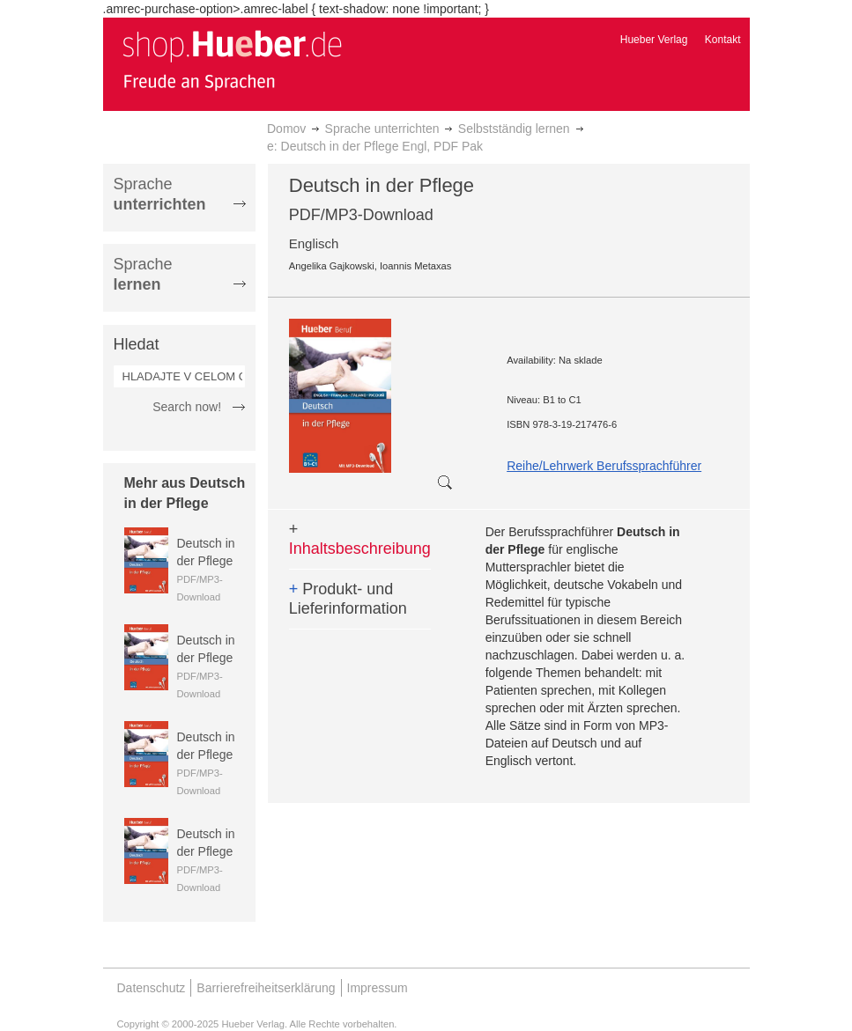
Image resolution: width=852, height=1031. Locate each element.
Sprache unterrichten (382, 129)
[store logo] (231, 60)
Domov (286, 129)
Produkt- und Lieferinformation (348, 598)
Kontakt (723, 39)
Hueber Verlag (654, 39)
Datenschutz (151, 988)
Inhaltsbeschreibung (360, 538)
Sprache (160, 194)
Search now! (186, 407)
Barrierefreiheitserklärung (265, 988)
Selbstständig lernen (514, 129)
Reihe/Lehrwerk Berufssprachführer (604, 466)
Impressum (377, 988)
